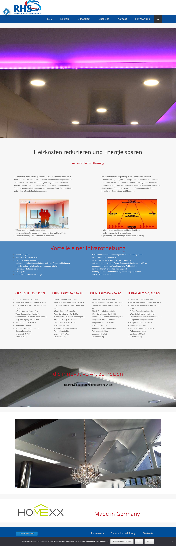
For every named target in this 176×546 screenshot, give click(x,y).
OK (139, 541)
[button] (158, 19)
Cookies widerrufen (27, 533)
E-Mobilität (84, 19)
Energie (64, 19)
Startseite (147, 533)
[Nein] (172, 541)
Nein (149, 541)
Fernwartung (142, 19)
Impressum (97, 533)
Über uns (104, 19)
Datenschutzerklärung (123, 533)
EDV (49, 19)
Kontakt (122, 19)
